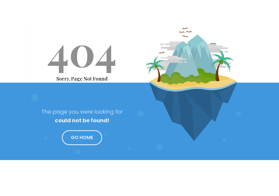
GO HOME (82, 139)
